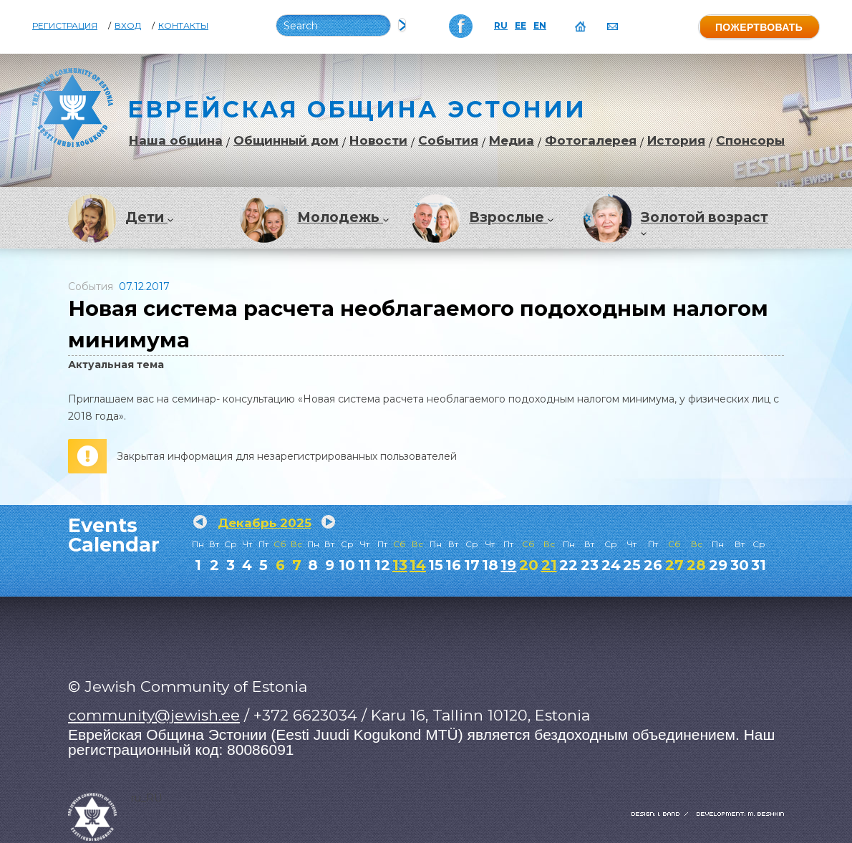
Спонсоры (750, 141)
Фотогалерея (590, 141)
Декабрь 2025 (264, 523)
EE (520, 25)
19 (508, 565)
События (448, 141)
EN (539, 25)
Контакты (183, 25)
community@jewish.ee (154, 715)
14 (418, 565)
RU (501, 25)
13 (399, 565)
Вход (128, 25)
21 (549, 565)
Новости (378, 141)
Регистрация (64, 25)
